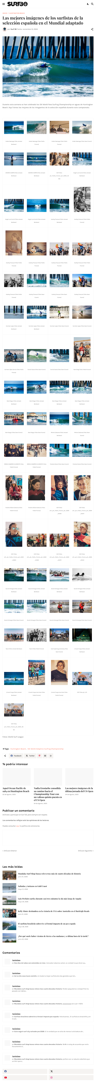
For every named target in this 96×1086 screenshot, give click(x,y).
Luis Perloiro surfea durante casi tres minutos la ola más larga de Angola (49, 899)
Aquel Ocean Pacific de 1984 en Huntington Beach (15, 790)
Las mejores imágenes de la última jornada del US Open (79, 790)
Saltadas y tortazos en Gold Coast (32, 886)
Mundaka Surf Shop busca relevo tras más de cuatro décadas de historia (49, 874)
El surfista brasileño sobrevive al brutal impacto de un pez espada (47, 924)
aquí (18, 826)
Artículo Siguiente (85, 851)
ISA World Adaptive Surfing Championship (46, 749)
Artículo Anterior (10, 851)
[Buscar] (92, 4)
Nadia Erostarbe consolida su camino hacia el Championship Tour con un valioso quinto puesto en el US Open (48, 794)
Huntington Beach (17, 13)
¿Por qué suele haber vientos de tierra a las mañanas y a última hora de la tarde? (53, 936)
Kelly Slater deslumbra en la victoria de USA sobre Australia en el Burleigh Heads (53, 911)
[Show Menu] (3, 4)
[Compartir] (92, 29)
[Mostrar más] (50, 755)
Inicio (4, 13)
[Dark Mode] (88, 4)
